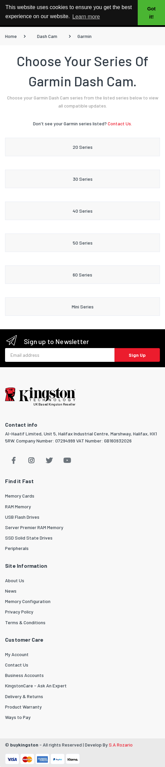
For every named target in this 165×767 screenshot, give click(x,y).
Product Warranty (23, 707)
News (10, 591)
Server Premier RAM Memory (34, 527)
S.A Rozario (121, 745)
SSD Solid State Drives (29, 538)
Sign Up (137, 355)
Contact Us (16, 665)
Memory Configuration (28, 601)
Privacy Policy (19, 611)
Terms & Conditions (25, 622)
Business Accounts (24, 675)
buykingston (24, 745)
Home (11, 36)
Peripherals (17, 548)
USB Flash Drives (22, 517)
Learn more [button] (86, 16)
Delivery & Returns (24, 696)
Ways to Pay (18, 717)
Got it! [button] (151, 12)
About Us (14, 580)
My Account (17, 654)
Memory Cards (19, 496)
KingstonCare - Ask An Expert (36, 685)
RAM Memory (18, 506)
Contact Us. (120, 123)
